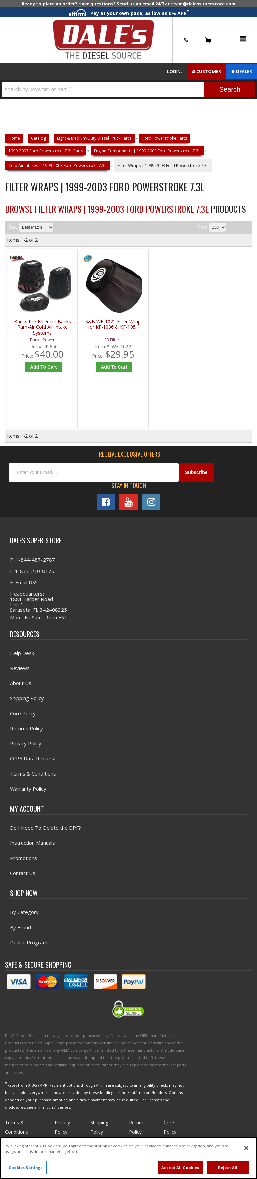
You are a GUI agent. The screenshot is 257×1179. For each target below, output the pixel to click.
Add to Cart (39, 367)
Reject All (227, 1167)
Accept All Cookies (180, 1167)
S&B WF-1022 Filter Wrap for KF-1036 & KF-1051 (99, 327)
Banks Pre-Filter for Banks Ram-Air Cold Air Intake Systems (38, 327)
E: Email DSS (24, 584)
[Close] (246, 1147)
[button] (128, 89)
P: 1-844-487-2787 (32, 561)
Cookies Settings (26, 1167)
